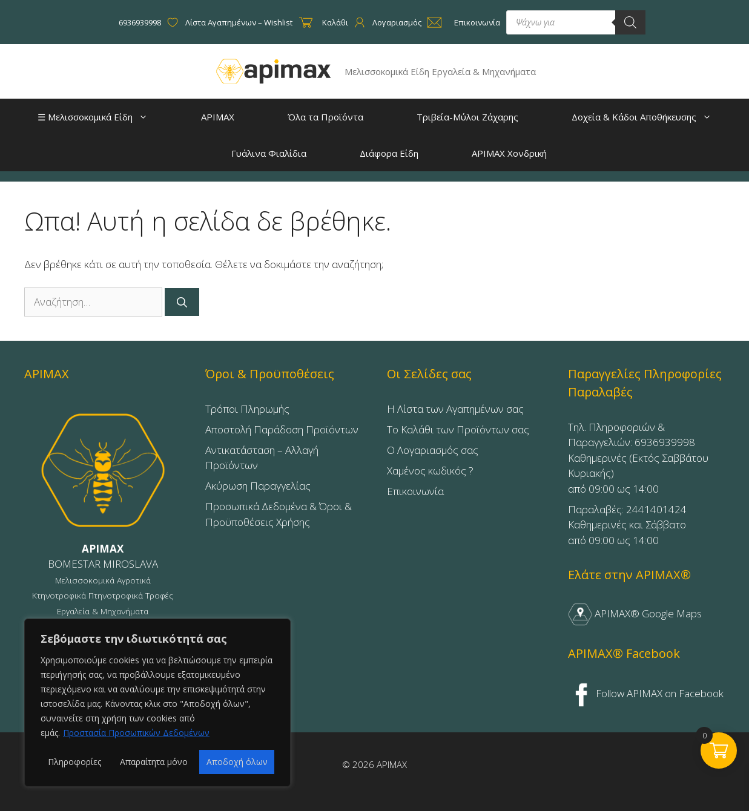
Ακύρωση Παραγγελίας (258, 486)
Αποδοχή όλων (237, 761)
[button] (146, 117)
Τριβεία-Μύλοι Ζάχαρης (453, 118)
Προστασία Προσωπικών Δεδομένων (136, 732)
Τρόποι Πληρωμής (247, 409)
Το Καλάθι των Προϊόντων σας (458, 429)
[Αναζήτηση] (182, 302)
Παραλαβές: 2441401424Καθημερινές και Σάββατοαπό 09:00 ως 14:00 (627, 524)
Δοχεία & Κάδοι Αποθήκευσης (634, 117)
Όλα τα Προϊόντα (311, 118)
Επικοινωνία (415, 491)
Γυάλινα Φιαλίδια (254, 154)
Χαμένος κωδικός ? (430, 471)
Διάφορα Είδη (375, 154)
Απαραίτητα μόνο (154, 761)
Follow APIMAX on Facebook (646, 693)
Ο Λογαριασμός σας (432, 450)
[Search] (630, 22)
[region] (157, 703)
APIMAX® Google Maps (635, 613)
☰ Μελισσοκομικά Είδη (99, 117)
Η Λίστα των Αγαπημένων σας (455, 409)
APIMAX (203, 118)
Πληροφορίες (74, 761)
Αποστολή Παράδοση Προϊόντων (281, 429)
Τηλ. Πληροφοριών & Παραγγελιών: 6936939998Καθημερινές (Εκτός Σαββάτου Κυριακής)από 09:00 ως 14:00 (638, 458)
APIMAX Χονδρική (495, 154)
